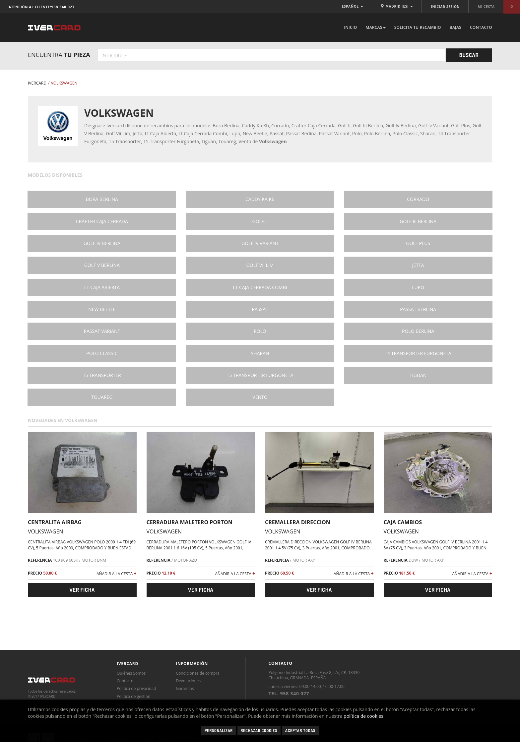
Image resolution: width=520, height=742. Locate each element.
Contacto (481, 27)
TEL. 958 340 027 (288, 693)
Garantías (185, 688)
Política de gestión (133, 696)
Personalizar (219, 730)
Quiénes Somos (131, 673)
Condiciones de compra (198, 673)
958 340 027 (63, 6)
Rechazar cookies (259, 730)
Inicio (350, 27)
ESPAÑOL (352, 6)
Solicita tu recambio (417, 27)
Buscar (469, 55)
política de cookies (363, 716)
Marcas (375, 27)
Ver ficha (82, 590)
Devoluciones (188, 681)
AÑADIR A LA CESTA (117, 573)
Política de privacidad (136, 688)
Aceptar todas (300, 730)
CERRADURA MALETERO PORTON (189, 522)
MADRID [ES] (397, 6)
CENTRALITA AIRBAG (55, 522)
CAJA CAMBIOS (403, 522)
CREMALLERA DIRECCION (297, 522)
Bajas (455, 27)
